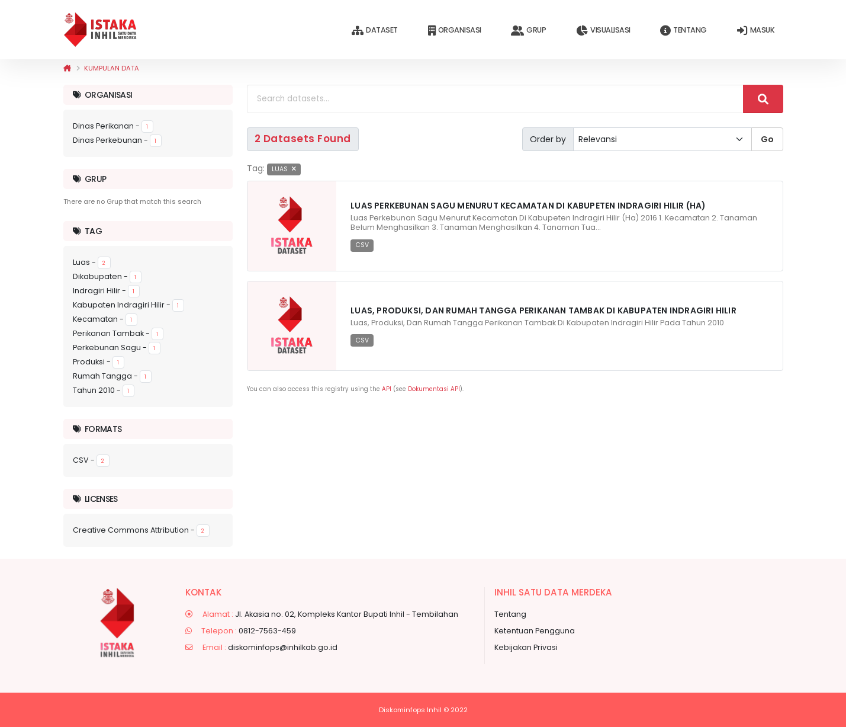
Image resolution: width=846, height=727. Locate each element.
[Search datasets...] (495, 99)
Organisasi (454, 30)
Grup (528, 30)
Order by (548, 139)
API (386, 389)
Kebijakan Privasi (526, 647)
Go (767, 139)
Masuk (755, 30)
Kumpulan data (111, 68)
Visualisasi (603, 30)
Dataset (374, 30)
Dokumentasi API (434, 389)
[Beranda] (67, 68)
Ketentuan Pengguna (534, 631)
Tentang (683, 30)
